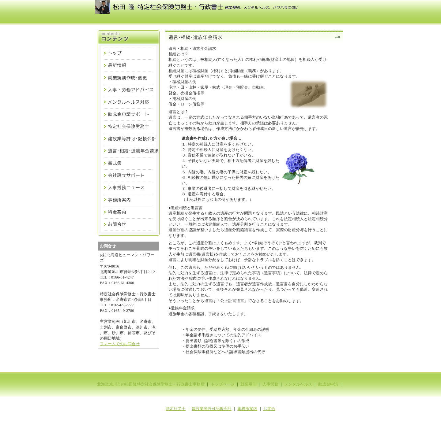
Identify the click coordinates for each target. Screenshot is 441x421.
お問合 (269, 408)
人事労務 (270, 384)
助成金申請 (328, 384)
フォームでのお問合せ (120, 344)
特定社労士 (176, 408)
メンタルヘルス (298, 384)
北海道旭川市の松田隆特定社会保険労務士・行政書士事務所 (151, 384)
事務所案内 (247, 408)
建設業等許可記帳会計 (212, 408)
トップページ (223, 384)
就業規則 (248, 384)
